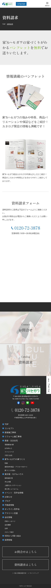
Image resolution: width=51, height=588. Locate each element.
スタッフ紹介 (9, 532)
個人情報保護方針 (20, 573)
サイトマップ (34, 573)
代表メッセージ (10, 521)
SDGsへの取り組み (13, 536)
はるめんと (8, 448)
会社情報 (8, 517)
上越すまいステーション (13, 485)
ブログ (7, 501)
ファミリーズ (9, 452)
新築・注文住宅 (11, 441)
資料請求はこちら (25, 565)
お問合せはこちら (25, 552)
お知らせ (8, 497)
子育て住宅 (8, 455)
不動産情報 (9, 505)
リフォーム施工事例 (13, 437)
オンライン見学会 (12, 509)
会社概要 (8, 525)
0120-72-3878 (27, 228)
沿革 (6, 528)
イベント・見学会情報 (14, 493)
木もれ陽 (8, 482)
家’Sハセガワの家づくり (15, 459)
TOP (7, 424)
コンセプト (9, 428)
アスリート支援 (11, 513)
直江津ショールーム (11, 489)
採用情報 (8, 540)
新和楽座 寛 (9, 478)
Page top (49, 388)
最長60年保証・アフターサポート (16, 467)
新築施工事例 (10, 432)
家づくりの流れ (10, 470)
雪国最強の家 (9, 444)
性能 (6, 463)
